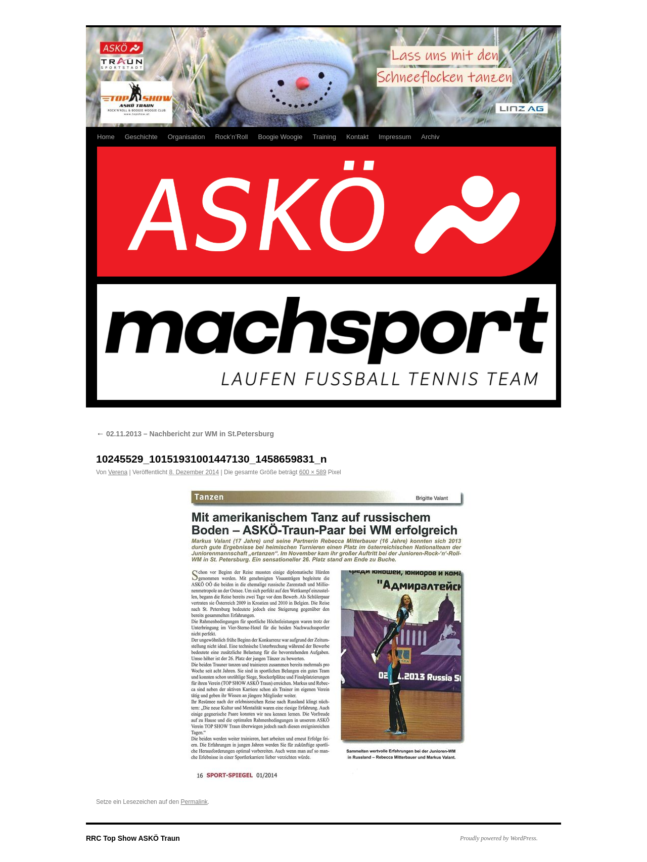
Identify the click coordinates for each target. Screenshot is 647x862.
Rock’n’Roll (231, 137)
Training (324, 137)
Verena (117, 472)
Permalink (193, 801)
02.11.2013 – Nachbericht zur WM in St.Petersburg (185, 434)
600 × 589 (313, 472)
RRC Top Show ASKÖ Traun (133, 838)
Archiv (430, 137)
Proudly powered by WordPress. (499, 838)
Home (106, 137)
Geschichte (141, 137)
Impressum (395, 137)
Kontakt (357, 137)
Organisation (186, 137)
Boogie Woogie (280, 137)
